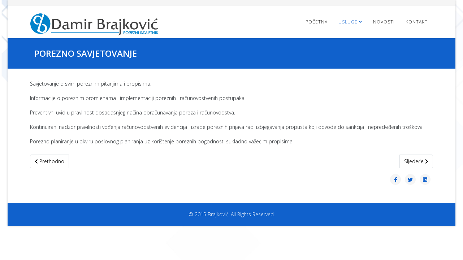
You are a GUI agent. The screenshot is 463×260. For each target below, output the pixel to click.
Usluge (348, 22)
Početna (317, 22)
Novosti (384, 22)
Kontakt (417, 22)
